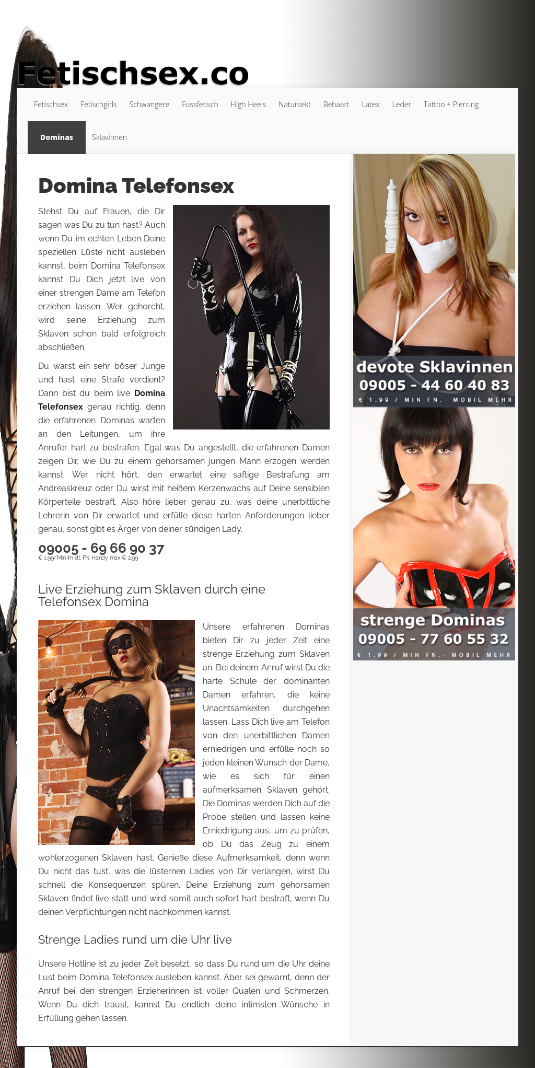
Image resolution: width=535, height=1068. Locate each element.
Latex (371, 104)
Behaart (336, 104)
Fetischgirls (98, 104)
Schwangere (149, 104)
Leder (401, 104)
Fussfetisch (200, 104)
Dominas (56, 137)
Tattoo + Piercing (451, 104)
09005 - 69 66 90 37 (101, 548)
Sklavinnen (109, 137)
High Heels (248, 104)
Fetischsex (51, 104)
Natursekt (294, 104)
